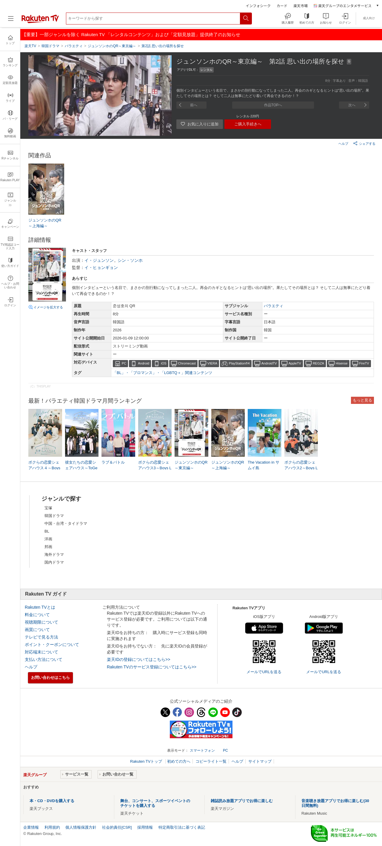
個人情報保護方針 (80, 827)
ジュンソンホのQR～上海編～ (44, 223)
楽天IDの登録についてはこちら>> (138, 659)
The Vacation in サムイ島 (263, 465)
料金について (37, 614)
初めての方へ (178, 761)
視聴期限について (41, 622)
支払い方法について (43, 659)
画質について (37, 629)
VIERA (212, 363)
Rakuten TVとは (40, 607)
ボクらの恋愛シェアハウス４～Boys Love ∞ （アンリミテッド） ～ (44, 468)
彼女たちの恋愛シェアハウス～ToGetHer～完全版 (81, 467)
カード (282, 5)
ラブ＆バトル (113, 462)
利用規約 (52, 827)
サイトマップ (260, 761)
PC (124, 363)
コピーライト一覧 (211, 761)
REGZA (318, 363)
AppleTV (295, 363)
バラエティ (273, 306)
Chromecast (187, 363)
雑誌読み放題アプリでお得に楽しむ (242, 801)
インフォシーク (258, 5)
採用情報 (145, 827)
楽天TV (30, 46)
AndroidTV (269, 363)
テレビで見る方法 (41, 637)
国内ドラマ (54, 562)
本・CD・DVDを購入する (52, 801)
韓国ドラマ (54, 515)
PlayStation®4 (239, 363)
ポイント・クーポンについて (52, 644)
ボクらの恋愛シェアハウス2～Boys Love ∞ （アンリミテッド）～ (301, 468)
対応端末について (41, 652)
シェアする (364, 143)
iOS (163, 363)
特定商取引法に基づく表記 (181, 827)
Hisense (342, 363)
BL (46, 531)
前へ (193, 105)
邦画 (48, 546)
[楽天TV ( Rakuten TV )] (40, 22)
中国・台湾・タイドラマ (65, 523)
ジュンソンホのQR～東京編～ (191, 465)
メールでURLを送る (264, 672)
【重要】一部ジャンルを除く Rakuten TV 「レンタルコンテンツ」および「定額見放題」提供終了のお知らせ (131, 34)
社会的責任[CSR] (117, 827)
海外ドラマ (54, 554)
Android (143, 363)
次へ (351, 105)
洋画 (48, 539)
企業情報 (31, 827)
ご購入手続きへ (247, 124)
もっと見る (362, 400)
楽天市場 (300, 5)
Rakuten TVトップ (146, 761)
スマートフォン (202, 750)
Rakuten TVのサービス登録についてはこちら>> (151, 667)
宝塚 (48, 508)
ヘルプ (343, 143)
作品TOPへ (273, 105)
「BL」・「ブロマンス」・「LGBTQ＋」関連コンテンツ (162, 372)
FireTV (364, 363)
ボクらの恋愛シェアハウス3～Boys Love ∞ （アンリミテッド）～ (155, 468)
